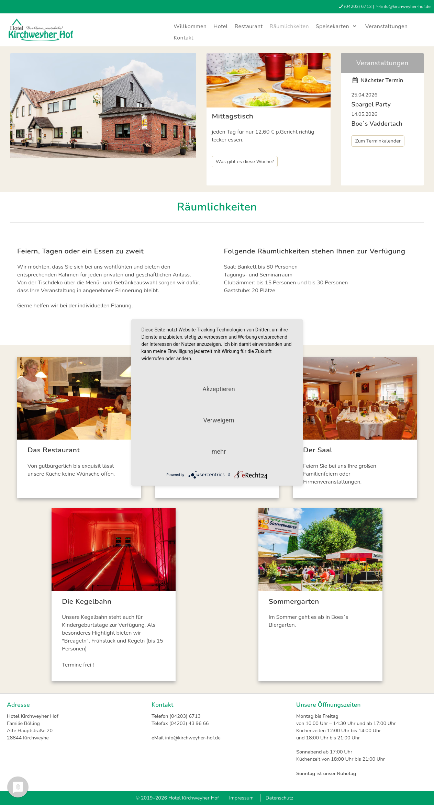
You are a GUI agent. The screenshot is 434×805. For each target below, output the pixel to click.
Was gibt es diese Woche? (244, 161)
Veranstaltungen (386, 26)
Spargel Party (371, 104)
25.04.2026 (364, 94)
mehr (219, 451)
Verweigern (218, 420)
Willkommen (190, 26)
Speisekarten (337, 26)
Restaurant (249, 26)
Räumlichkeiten (289, 26)
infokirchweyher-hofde (406, 6)
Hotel (220, 26)
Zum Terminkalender (378, 140)
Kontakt (183, 38)
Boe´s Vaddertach (376, 124)
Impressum (241, 797)
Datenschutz (279, 797)
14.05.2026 (364, 114)
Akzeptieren (218, 389)
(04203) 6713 (358, 6)
